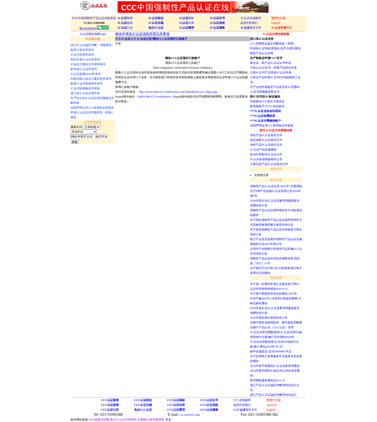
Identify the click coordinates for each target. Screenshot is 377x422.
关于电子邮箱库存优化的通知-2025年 (273, 293)
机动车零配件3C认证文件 (266, 154)
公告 (125, 27)
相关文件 (250, 27)
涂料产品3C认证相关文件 (266, 144)
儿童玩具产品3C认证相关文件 (269, 164)
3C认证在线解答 (250, 18)
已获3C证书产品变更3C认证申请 (270, 72)
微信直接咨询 (94, 28)
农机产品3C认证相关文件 (266, 135)
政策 (125, 23)
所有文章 (125, 38)
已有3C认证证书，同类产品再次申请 (273, 67)
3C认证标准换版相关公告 (266, 159)
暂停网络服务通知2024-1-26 (267, 380)
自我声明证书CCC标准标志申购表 (271, 125)
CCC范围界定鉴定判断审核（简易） (273, 43)
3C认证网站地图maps (92, 34)
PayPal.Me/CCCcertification (154, 96)
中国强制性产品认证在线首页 (94, 18)
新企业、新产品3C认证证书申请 (270, 63)
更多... (169, 419)
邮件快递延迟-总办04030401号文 (270, 351)
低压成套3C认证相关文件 (266, 140)
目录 (186, 23)
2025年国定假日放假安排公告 (269, 317)
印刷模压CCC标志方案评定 (267, 101)
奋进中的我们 (249, 23)
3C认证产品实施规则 (263, 149)
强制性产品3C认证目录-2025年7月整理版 (276, 186)
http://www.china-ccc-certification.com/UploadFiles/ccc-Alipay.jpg (178, 91)
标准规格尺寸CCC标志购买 (267, 106)
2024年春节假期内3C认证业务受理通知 (275, 366)
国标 (186, 18)
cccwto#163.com (190, 414)
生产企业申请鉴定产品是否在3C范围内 (275, 87)
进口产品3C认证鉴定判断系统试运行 (273, 394)
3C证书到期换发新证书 (264, 91)
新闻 (125, 18)
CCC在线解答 (242, 400)
